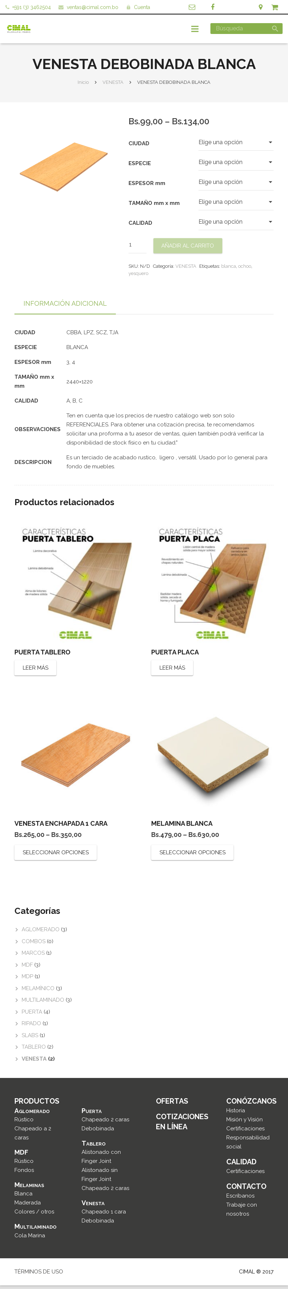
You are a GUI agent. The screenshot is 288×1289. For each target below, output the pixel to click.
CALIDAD (140, 227)
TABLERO (34, 1051)
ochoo (244, 270)
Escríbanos (240, 1199)
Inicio (83, 86)
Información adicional (65, 307)
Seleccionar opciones (56, 856)
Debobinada (98, 1132)
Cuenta (142, 7)
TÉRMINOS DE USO (38, 1275)
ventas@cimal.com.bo (92, 7)
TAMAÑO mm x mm (154, 207)
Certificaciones (245, 1132)
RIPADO (31, 1027)
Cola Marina (29, 1239)
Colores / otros (34, 1215)
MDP (27, 980)
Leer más (35, 672)
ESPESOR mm (146, 187)
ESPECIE (139, 167)
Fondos (24, 1174)
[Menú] (195, 29)
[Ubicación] (260, 7)
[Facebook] (212, 7)
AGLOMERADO (41, 933)
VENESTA (112, 86)
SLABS (30, 1039)
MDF (27, 969)
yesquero (138, 277)
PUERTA (32, 1016)
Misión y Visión (244, 1123)
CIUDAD (138, 147)
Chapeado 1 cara (104, 1215)
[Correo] (192, 7)
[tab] (65, 307)
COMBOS (33, 945)
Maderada (27, 1206)
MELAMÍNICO (38, 992)
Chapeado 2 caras (105, 1123)
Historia (235, 1114)
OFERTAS (172, 1105)
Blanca (23, 1197)
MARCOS (33, 957)
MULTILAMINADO (43, 1004)
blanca (228, 270)
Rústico (24, 1123)
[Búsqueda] (246, 28)
